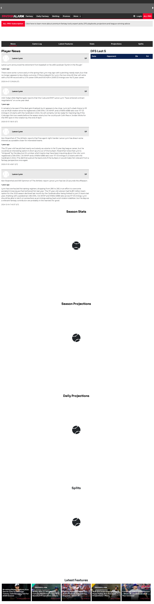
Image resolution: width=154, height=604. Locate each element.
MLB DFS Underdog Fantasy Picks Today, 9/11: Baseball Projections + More (104, 593)
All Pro (147, 16)
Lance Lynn (17, 58)
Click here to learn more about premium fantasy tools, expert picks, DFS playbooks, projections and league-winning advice (78, 24)
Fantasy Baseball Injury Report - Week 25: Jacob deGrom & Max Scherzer (136, 593)
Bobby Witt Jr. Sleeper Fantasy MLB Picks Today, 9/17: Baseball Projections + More (46, 593)
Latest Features (66, 44)
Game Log (37, 44)
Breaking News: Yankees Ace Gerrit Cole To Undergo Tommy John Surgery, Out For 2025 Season (16, 592)
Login (139, 16)
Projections (116, 44)
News (13, 44)
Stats (92, 44)
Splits (140, 44)
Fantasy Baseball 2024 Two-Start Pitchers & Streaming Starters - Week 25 (75, 593)
